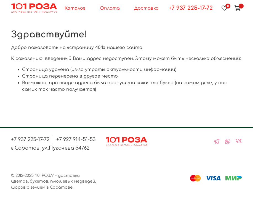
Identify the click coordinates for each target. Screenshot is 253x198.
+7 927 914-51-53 (76, 139)
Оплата (110, 8)
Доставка (146, 8)
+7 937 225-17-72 (191, 8)
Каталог (75, 8)
